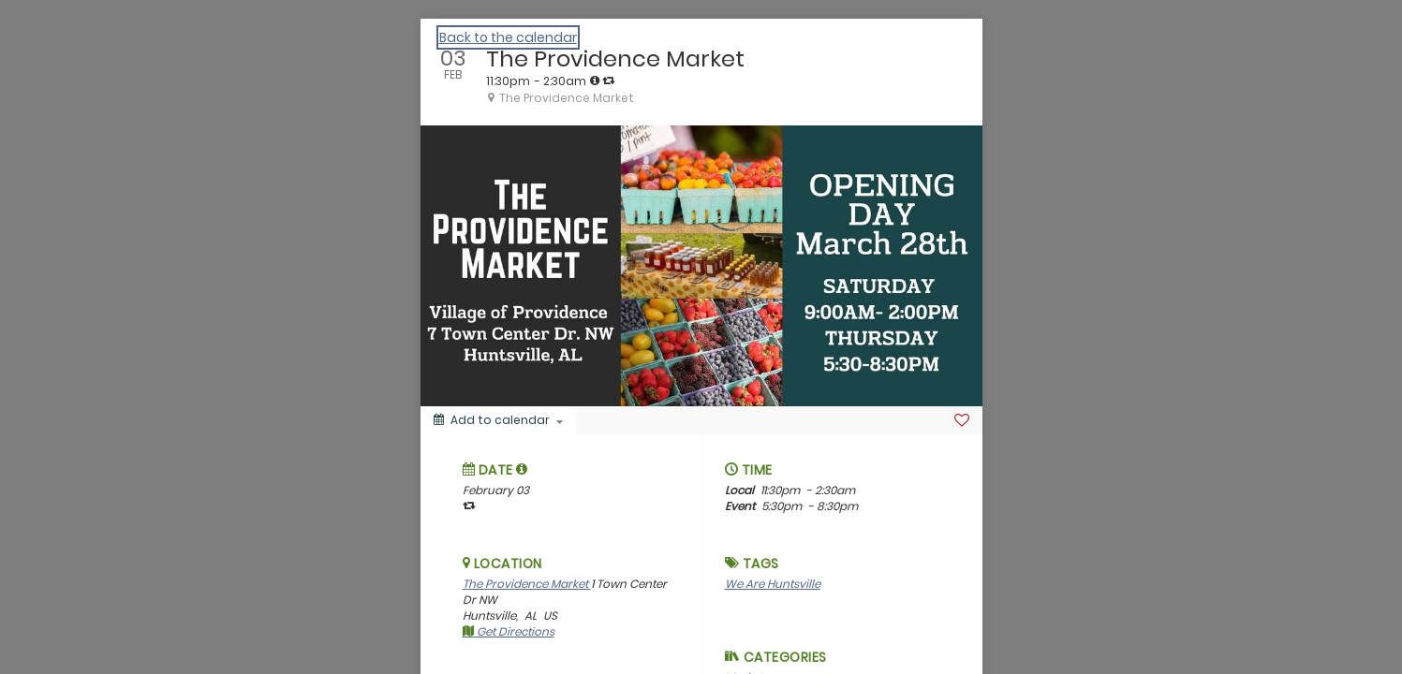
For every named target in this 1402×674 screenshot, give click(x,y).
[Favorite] (962, 420)
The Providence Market (527, 584)
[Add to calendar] (498, 420)
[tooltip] (594, 80)
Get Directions (508, 631)
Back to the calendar (508, 37)
